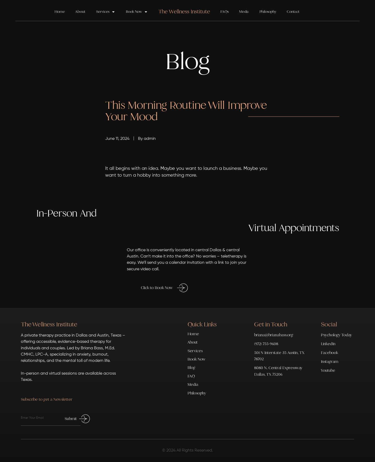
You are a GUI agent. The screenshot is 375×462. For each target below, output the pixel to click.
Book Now (137, 12)
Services (105, 12)
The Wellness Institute (49, 324)
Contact (293, 11)
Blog (191, 367)
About (80, 11)
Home (59, 11)
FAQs (224, 11)
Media (244, 11)
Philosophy (267, 11)
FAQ (191, 376)
